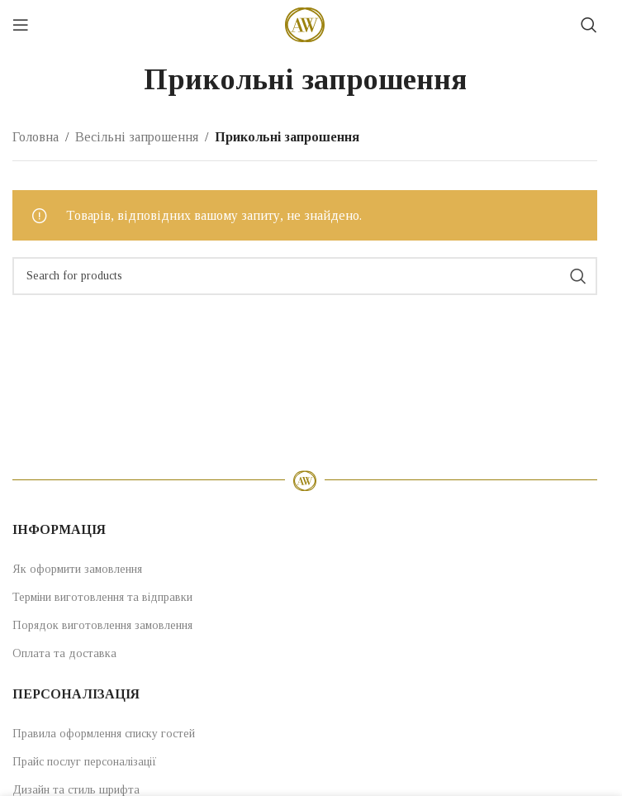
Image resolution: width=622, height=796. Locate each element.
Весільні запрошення (136, 137)
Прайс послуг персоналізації (84, 761)
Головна (35, 137)
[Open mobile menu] (20, 24)
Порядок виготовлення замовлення (102, 625)
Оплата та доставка (64, 653)
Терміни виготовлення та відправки (102, 597)
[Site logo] (305, 24)
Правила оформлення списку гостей (103, 733)
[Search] (588, 24)
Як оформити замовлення (77, 569)
